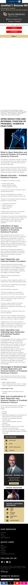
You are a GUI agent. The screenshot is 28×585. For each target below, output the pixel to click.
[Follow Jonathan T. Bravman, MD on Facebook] (2, 562)
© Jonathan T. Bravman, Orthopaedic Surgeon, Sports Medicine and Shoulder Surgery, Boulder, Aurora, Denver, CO (13, 568)
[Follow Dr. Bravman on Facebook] (4, 583)
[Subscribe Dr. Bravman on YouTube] (17, 583)
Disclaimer (4, 547)
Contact (3, 552)
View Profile (14, 483)
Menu (14, 36)
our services (10, 437)
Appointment (14, 520)
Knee (10, 443)
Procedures (4, 113)
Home (2, 545)
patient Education (14, 488)
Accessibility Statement (8, 554)
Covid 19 (14, 28)
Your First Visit (12, 509)
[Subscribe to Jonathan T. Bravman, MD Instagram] (24, 583)
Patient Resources (12, 112)
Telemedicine (14, 31)
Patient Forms (12, 513)
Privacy (3, 548)
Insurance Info (13, 516)
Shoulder (12, 440)
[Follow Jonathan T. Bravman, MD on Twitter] (4, 562)
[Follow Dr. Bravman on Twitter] (10, 583)
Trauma (3, 536)
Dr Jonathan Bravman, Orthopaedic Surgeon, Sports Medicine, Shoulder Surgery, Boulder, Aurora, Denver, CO (14, 111)
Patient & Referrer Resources (14, 504)
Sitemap (3, 550)
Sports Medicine (22, 112)
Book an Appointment (15, 19)
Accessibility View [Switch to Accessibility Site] (14, 1)
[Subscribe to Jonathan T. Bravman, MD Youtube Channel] (7, 562)
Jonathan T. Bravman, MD (13, 475)
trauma (11, 450)
